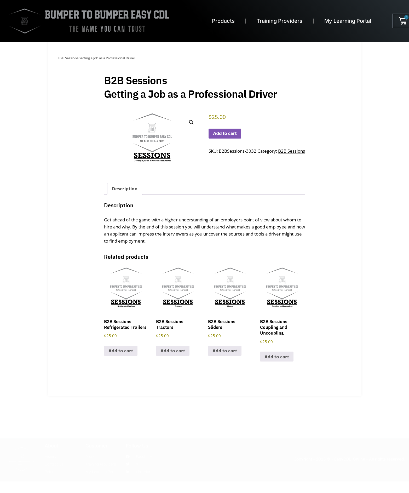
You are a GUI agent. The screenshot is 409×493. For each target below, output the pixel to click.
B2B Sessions (291, 151)
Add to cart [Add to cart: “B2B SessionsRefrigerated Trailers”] (120, 351)
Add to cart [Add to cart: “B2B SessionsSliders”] (224, 351)
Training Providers (279, 21)
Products (223, 21)
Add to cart (225, 133)
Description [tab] (124, 189)
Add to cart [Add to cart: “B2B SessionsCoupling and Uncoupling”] (276, 357)
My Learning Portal (347, 21)
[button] (191, 122)
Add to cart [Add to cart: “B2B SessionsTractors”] (172, 351)
